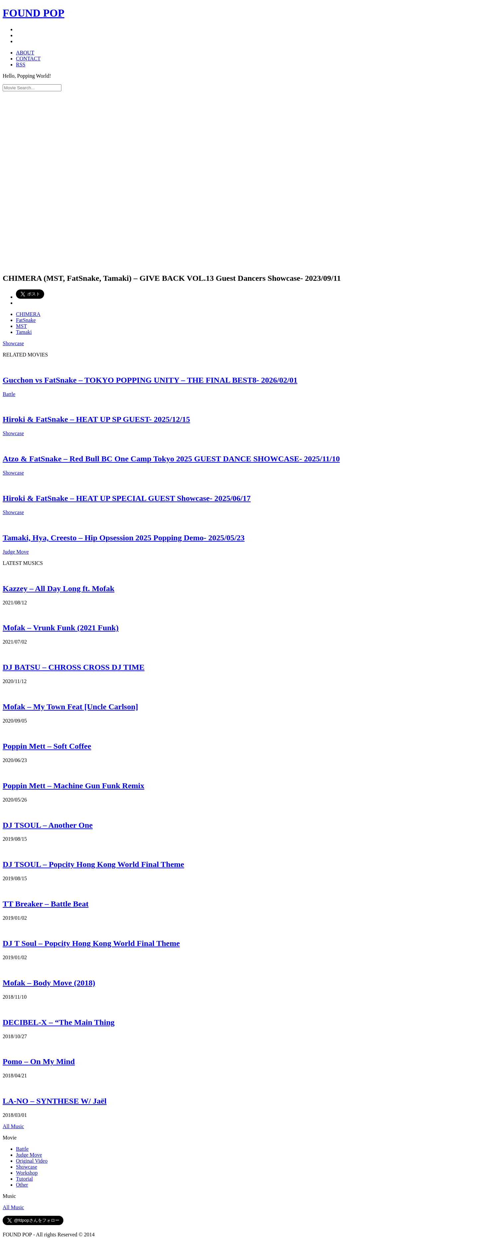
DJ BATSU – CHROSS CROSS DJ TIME (73, 667)
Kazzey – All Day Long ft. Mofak (59, 588)
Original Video (31, 1161)
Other (22, 1185)
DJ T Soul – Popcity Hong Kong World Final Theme (91, 943)
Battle (9, 394)
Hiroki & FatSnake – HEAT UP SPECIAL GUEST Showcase (127, 498)
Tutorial (24, 1179)
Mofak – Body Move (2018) (49, 982)
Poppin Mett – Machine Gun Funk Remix (73, 785)
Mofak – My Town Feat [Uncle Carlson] (70, 706)
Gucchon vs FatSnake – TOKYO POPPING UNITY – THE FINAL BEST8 (150, 380)
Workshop (27, 1173)
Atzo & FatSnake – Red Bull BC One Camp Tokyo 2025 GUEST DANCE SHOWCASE (171, 458)
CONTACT (28, 58)
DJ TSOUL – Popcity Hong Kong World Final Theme (93, 864)
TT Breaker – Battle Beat (46, 903)
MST (21, 326)
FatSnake (26, 320)
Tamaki (24, 332)
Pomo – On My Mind (39, 1061)
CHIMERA (28, 314)
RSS (20, 64)
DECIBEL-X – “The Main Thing (59, 1022)
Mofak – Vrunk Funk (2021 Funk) (61, 627)
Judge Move (16, 552)
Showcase (13, 343)
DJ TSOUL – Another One (48, 825)
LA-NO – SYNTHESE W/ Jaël (55, 1101)
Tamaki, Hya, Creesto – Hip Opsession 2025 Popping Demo (124, 537)
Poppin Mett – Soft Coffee (47, 746)
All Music (13, 1126)
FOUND (33, 13)
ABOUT (25, 52)
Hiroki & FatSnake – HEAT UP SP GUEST (96, 419)
